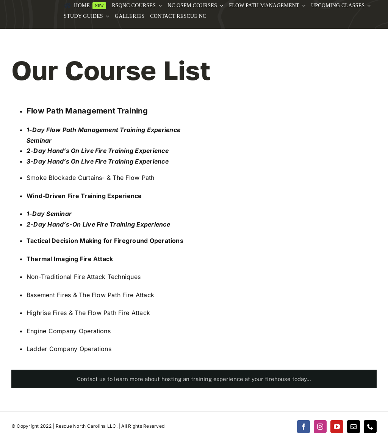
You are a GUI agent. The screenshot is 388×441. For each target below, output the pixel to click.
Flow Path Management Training (87, 110)
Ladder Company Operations (69, 349)
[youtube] (336, 426)
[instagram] (320, 426)
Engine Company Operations (69, 331)
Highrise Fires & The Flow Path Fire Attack (88, 313)
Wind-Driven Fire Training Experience (84, 196)
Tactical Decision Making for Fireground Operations (105, 240)
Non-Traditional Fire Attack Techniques (84, 276)
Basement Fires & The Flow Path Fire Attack (90, 295)
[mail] (353, 426)
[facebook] (303, 426)
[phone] (370, 426)
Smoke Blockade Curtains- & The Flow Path (91, 177)
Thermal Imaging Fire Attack (70, 259)
